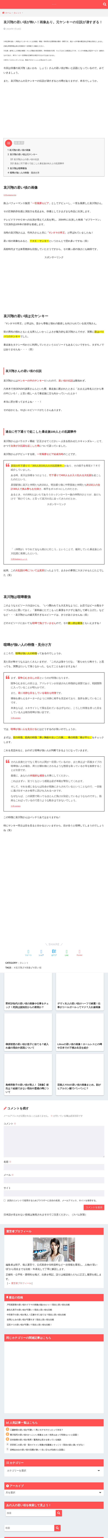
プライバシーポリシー (53, 1530)
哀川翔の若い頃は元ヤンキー (23, 152)
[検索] (59, 1351)
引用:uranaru (16, 717)
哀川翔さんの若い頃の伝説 (24, 157)
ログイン (11, 1485)
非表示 (19, 140)
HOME (54, 1524)
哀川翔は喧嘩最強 (18, 167)
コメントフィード (16, 1497)
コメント (10, 959)
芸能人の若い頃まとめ (54, 4)
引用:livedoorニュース (19, 558)
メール (9, 1011)
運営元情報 (35, 1530)
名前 (8, 998)
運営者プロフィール (22, 1119)
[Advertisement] (54, 103)
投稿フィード (14, 1491)
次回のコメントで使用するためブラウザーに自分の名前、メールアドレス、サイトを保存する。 (52, 1036)
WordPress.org (15, 1504)
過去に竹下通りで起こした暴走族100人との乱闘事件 (37, 162)
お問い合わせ (72, 1530)
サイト (7, 1024)
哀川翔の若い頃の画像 (20, 147)
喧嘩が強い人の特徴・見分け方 (25, 171)
